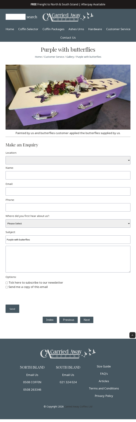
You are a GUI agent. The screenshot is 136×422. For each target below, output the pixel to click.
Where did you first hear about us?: (28, 216)
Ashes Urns (76, 29)
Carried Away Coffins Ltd (78, 406)
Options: (11, 277)
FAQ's (104, 374)
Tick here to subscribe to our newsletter (34, 282)
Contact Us (68, 37)
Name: (10, 167)
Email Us (32, 375)
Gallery (70, 56)
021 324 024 (68, 382)
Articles (104, 381)
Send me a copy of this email (27, 287)
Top (132, 335)
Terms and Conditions (104, 388)
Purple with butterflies (88, 56)
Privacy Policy (104, 396)
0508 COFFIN (32, 382)
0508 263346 (32, 390)
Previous (68, 320)
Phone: (10, 199)
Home (10, 29)
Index (49, 320)
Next (87, 320)
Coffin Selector (28, 29)
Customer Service (118, 29)
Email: (9, 184)
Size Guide (104, 366)
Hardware (95, 29)
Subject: (10, 232)
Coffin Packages (53, 29)
